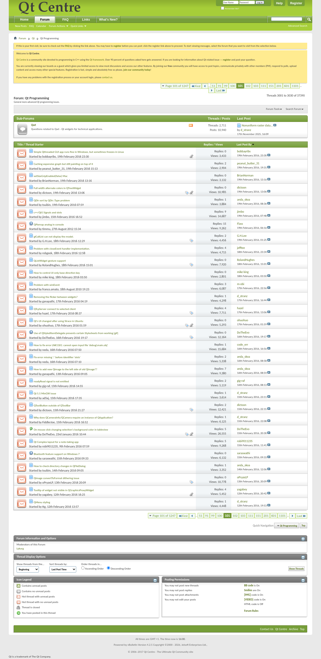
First (196, 86)
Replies (208, 144)
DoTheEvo (48, 338)
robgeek (47, 253)
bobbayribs (49, 156)
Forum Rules (251, 611)
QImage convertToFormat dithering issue (56, 478)
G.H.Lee (47, 241)
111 (263, 86)
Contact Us (266, 629)
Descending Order (119, 568)
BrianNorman (50, 180)
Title (20, 144)
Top (303, 525)
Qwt (33, 125)
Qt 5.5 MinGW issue (45, 393)
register (227, 59)
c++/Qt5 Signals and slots (48, 212)
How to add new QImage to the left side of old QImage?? (65, 369)
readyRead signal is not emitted (51, 381)
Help (279, 3)
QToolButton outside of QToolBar (52, 405)
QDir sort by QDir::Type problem (52, 200)
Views (219, 144)
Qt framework (97, 59)
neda (45, 350)
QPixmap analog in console (49, 224)
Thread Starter (35, 144)
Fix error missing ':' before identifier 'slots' (57, 357)
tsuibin (46, 205)
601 (286, 86)
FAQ (31, 26)
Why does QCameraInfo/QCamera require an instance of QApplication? (73, 417)
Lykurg (20, 548)
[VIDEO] (248, 599)
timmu (46, 229)
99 (225, 86)
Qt (33, 38)
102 (248, 86)
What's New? (108, 19)
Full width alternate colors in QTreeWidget (57, 188)
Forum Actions (57, 26)
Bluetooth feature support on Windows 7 (57, 454)
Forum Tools (273, 109)
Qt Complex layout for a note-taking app (56, 442)
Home (24, 19)
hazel (45, 313)
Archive (293, 629)
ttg (44, 506)
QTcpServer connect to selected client (55, 309)
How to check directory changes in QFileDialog (60, 466)
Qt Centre (21, 59)
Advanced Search (297, 25)
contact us (107, 77)
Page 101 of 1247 (177, 86)
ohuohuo (47, 325)
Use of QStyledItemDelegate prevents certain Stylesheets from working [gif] (76, 333)
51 (213, 86)
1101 (295, 86)
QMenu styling (42, 502)
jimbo (45, 217)
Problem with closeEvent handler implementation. (62, 248)
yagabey (47, 494)
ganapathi (48, 301)
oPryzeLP (47, 482)
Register (296, 3)
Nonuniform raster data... (257, 125)
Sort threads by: (58, 564)
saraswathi (48, 458)
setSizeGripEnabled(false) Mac (51, 176)
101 (240, 86)
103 (255, 86)
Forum (44, 19)
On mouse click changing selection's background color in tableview (71, 429)
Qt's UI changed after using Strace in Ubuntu (58, 321)
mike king (48, 277)
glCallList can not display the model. (54, 236)
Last (220, 90)
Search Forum (293, 109)
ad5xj (45, 398)
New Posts (21, 26)
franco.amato (50, 289)
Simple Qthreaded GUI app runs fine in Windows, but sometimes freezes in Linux (79, 152)
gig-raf (46, 386)
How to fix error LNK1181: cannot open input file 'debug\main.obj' (71, 345)
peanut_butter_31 (53, 168)
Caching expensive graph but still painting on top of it (63, 164)
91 (219, 86)
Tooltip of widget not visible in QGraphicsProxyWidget (64, 490)
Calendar (41, 26)
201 (278, 86)
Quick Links (77, 26)
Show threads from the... (30, 564)
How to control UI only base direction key (57, 272)
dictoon (47, 193)
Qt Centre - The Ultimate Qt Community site (168, 651)
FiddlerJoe (48, 422)
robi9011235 (50, 446)
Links (86, 19)
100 (232, 86)
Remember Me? (230, 9)
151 (271, 86)
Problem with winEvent (47, 285)
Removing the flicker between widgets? (56, 297)
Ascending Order (92, 568)
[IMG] (247, 594)
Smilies (248, 590)
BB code (249, 585)
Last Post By (246, 144)
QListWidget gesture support (50, 260)
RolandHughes (51, 265)
